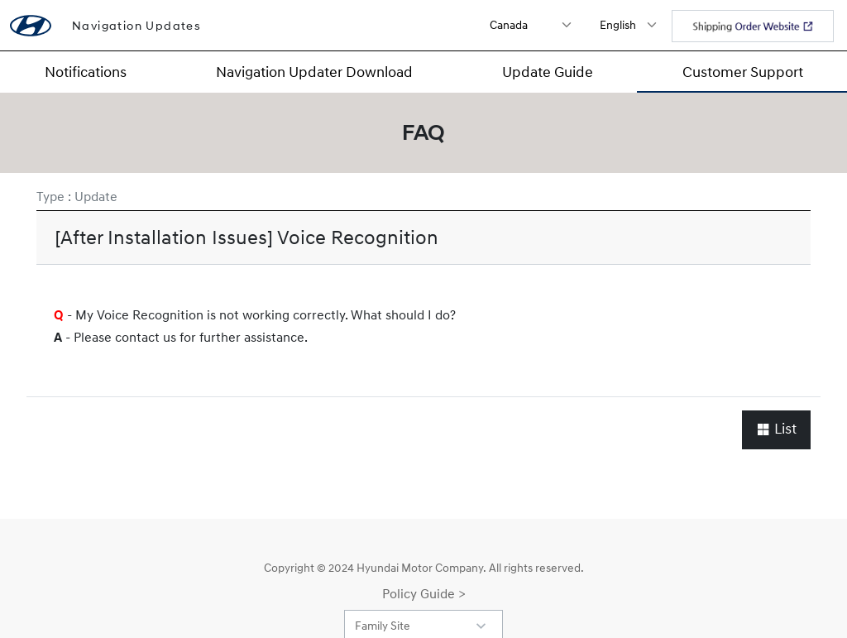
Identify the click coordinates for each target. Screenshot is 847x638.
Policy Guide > (424, 593)
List (776, 429)
